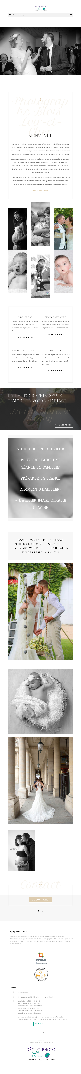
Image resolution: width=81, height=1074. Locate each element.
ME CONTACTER (40, 899)
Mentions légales (40, 1040)
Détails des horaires (41, 1024)
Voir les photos (64, 425)
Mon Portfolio (40, 191)
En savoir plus (25, 337)
